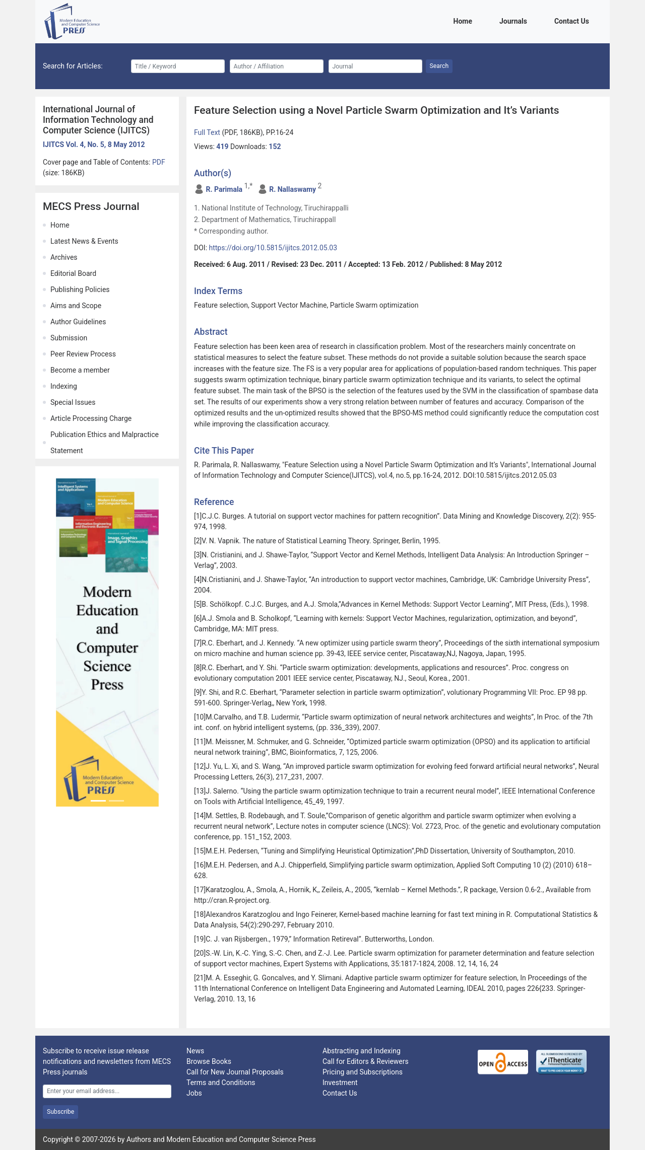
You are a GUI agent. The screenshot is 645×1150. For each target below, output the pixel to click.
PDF (158, 162)
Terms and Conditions (220, 1083)
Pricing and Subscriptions (362, 1072)
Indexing (63, 386)
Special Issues (72, 402)
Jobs (194, 1093)
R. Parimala (224, 189)
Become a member (80, 370)
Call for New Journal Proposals (235, 1072)
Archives (64, 257)
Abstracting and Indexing (361, 1051)
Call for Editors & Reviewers (365, 1061)
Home (465, 20)
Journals (515, 20)
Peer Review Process (83, 354)
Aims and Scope (75, 306)
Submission (68, 338)
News (195, 1051)
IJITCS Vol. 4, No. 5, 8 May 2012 (94, 144)
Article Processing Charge (91, 418)
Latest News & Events (84, 241)
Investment (339, 1083)
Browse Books (208, 1061)
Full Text (208, 132)
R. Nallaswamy (292, 189)
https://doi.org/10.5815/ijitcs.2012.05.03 (273, 248)
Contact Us (573, 20)
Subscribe (60, 1111)
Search (439, 65)
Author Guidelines (78, 322)
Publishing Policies (80, 289)
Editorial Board (73, 273)
